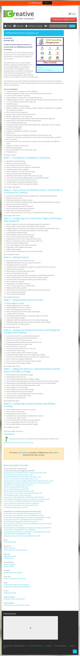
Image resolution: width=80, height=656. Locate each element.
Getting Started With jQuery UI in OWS (16, 507)
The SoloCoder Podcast (35, 646)
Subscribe (22, 453)
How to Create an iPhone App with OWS (16, 489)
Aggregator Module (10, 556)
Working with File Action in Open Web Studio (17, 495)
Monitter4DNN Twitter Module (13, 572)
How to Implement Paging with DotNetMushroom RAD (20, 521)
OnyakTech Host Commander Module (15, 550)
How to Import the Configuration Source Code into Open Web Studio (25, 473)
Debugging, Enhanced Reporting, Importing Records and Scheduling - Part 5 (27, 483)
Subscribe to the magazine (45, 70)
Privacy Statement (60, 646)
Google (49, 646)
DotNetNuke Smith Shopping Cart (14, 599)
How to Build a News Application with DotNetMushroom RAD (22, 513)
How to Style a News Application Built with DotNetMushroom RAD (24, 515)
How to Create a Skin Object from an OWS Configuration (21, 503)
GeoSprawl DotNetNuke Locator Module (16, 585)
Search (72, 26)
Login (73, 14)
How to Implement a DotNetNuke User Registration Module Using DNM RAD (27, 528)
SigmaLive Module (9, 548)
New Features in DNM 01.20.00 (13, 526)
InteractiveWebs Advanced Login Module (16, 605)
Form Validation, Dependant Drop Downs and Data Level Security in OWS (27, 499)
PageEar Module (9, 566)
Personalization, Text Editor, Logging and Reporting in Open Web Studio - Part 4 (28, 481)
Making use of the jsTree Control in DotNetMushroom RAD (22, 536)
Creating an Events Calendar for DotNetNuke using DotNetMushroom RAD (27, 532)
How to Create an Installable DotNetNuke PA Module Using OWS (24, 501)
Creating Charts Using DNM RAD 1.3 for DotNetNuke (20, 530)
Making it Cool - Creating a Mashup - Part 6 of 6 (18, 485)
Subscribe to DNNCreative (64, 19)
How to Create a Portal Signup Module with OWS (19, 491)
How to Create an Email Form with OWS (16, 487)
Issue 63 (40, 68)
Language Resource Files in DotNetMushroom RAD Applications (23, 519)
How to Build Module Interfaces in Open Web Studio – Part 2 (22, 477)
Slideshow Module (9, 564)
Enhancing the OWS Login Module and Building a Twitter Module (24, 497)
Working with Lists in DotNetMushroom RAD (17, 534)
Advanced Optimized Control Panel (15, 578)
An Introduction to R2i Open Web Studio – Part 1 (19, 475)
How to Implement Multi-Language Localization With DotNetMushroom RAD (27, 517)
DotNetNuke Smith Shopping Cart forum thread (18, 442)
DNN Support (36, 3)
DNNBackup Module (10, 593)
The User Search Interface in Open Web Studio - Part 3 (21, 479)
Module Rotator (9, 558)
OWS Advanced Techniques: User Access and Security (21, 505)
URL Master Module (10, 542)
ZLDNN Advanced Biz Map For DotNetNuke (17, 587)
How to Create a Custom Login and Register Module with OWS (23, 493)
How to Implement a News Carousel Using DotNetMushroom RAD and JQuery (28, 524)
